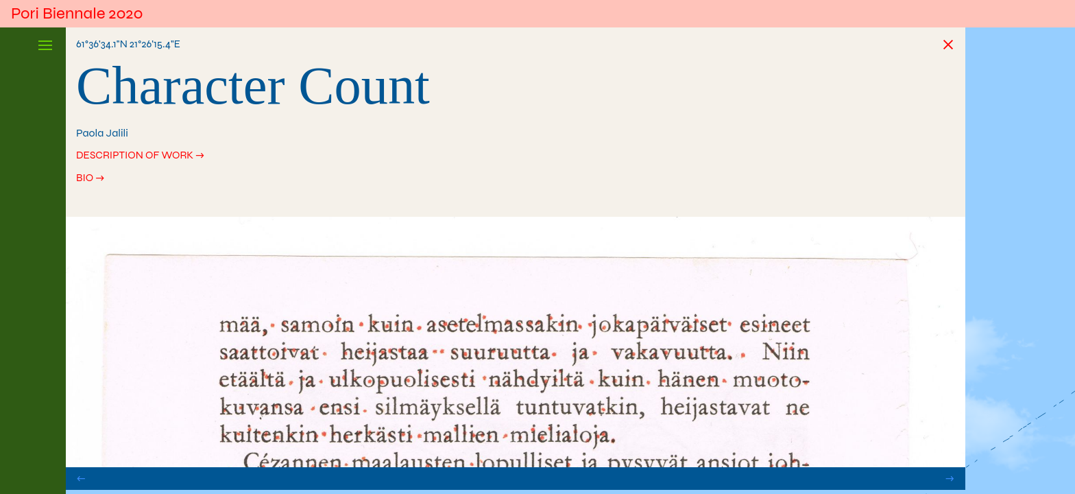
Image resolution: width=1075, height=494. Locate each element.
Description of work (137, 156)
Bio (86, 179)
